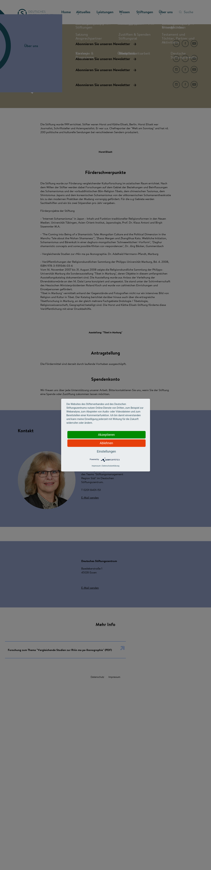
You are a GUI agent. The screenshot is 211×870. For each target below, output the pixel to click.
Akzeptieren (106, 435)
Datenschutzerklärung (110, 466)
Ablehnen (106, 443)
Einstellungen (106, 451)
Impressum (96, 466)
